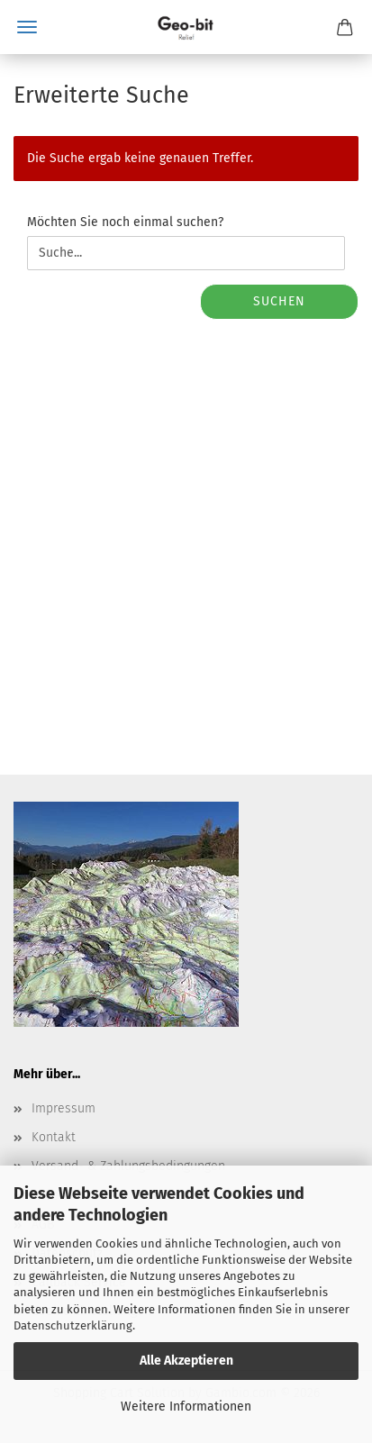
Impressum (63, 1108)
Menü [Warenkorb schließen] (27, 27)
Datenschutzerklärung (73, 1325)
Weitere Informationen (186, 1406)
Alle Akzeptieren (186, 1360)
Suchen (279, 301)
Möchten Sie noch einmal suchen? (125, 222)
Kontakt (54, 1137)
